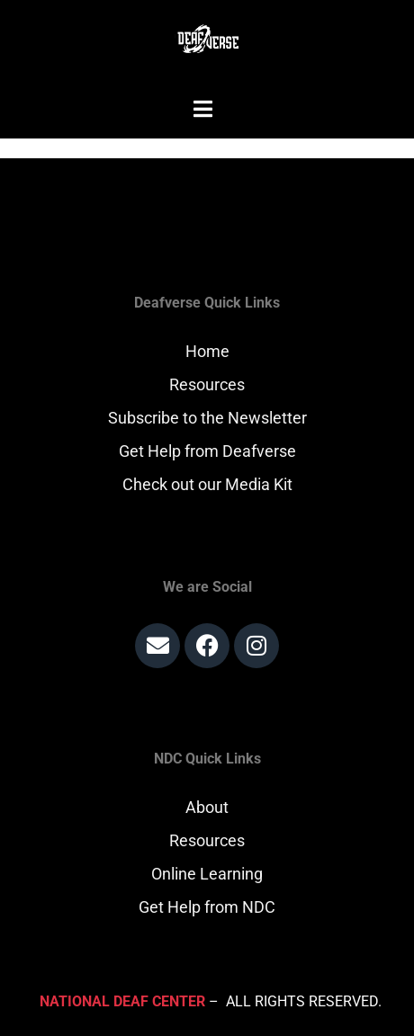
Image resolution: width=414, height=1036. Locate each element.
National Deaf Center (122, 1001)
